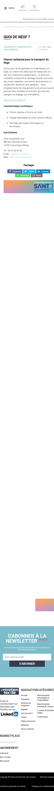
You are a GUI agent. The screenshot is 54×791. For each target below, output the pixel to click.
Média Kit (25, 725)
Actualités (25, 699)
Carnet (23, 717)
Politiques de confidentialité (43, 786)
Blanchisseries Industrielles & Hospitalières (43, 697)
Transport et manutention (40, 27)
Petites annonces (28, 721)
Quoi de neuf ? (19, 27)
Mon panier (4, 761)
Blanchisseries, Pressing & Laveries (45, 705)
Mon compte (5, 757)
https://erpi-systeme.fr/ (15, 100)
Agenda (24, 709)
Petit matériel (11, 50)
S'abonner (4, 753)
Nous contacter (27, 729)
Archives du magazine (26, 704)
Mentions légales (47, 777)
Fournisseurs (42, 717)
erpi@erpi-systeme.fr (20, 154)
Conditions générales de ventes (12, 786)
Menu (9, 8)
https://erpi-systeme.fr (20, 157)
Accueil (7, 27)
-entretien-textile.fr (8, 742)
